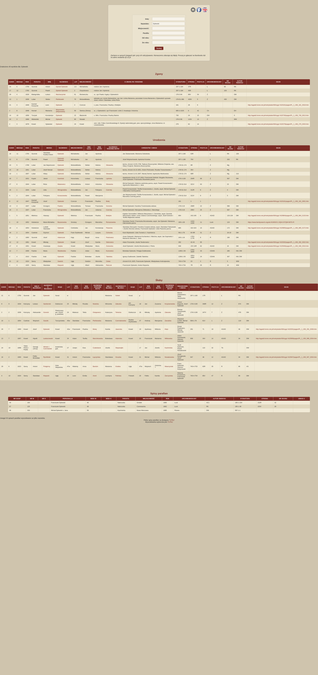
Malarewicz (61, 184)
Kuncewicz (110, 251)
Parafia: (146, 33)
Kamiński (61, 178)
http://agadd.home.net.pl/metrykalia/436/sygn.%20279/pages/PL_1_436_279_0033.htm (278, 124)
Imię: (147, 19)
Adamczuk (61, 237)
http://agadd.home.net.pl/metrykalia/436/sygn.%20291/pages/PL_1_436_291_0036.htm (286, 329)
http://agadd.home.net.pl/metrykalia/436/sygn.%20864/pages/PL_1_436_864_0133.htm (278, 215)
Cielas (108, 261)
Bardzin (95, 366)
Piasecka (109, 228)
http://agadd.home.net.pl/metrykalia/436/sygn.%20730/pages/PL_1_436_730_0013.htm (278, 115)
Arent (94, 376)
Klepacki (60, 265)
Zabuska (118, 304)
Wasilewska (62, 251)
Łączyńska (96, 357)
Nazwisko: (145, 24)
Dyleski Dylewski (62, 90)
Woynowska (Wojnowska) (60, 110)
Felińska (118, 376)
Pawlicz (60, 206)
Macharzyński (60, 94)
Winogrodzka (62, 190)
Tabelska (109, 256)
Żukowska (109, 246)
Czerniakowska (120, 321)
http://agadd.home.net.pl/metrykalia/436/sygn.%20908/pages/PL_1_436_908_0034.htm (286, 338)
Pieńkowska (97, 321)
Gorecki (46, 312)
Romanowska (111, 222)
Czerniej (109, 190)
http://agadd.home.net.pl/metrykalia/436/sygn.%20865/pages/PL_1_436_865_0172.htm (278, 228)
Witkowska (168, 338)
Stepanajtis (119, 348)
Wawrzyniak (169, 366)
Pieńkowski (60, 99)
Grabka (118, 366)
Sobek (117, 295)
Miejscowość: (143, 28)
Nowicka (96, 304)
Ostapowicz (97, 312)
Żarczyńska (169, 376)
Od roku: (145, 38)
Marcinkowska (98, 338)
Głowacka (109, 165)
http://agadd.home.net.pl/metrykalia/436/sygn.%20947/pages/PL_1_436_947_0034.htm (286, 357)
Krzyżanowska (170, 304)
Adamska (118, 338)
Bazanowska (62, 222)
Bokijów (108, 215)
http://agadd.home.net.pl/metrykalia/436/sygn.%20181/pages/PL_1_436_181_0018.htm (278, 105)
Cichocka (109, 233)
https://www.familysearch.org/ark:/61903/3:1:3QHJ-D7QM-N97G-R (271, 222)
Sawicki (60, 261)
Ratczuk (109, 265)
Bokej (95, 329)
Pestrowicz (110, 237)
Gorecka (109, 206)
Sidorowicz (110, 242)
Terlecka (118, 312)
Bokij (107, 201)
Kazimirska (168, 348)
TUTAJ (171, 420)
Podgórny (46, 366)
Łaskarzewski (48, 338)
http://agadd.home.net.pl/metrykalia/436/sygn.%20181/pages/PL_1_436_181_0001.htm (278, 201)
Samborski (47, 304)
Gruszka (118, 357)
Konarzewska (62, 195)
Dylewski (59, 105)
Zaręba (60, 246)
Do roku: (145, 43)
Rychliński (46, 357)
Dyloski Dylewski (62, 87)
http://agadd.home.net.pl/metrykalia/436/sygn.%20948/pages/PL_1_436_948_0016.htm (278, 246)
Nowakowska (169, 357)
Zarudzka (168, 321)
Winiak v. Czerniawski (47, 348)
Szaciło (45, 321)
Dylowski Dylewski (61, 159)
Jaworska (118, 329)
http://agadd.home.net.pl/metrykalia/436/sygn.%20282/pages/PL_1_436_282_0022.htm (278, 242)
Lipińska (109, 178)
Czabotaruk (97, 348)
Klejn (166, 329)
